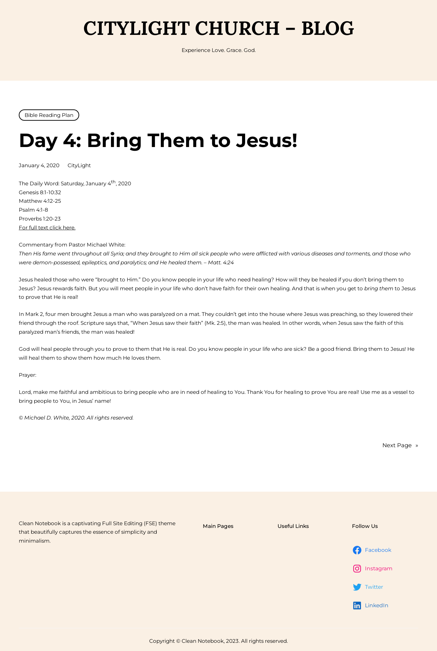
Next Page (400, 445)
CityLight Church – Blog (218, 28)
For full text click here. (47, 227)
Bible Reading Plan (49, 115)
